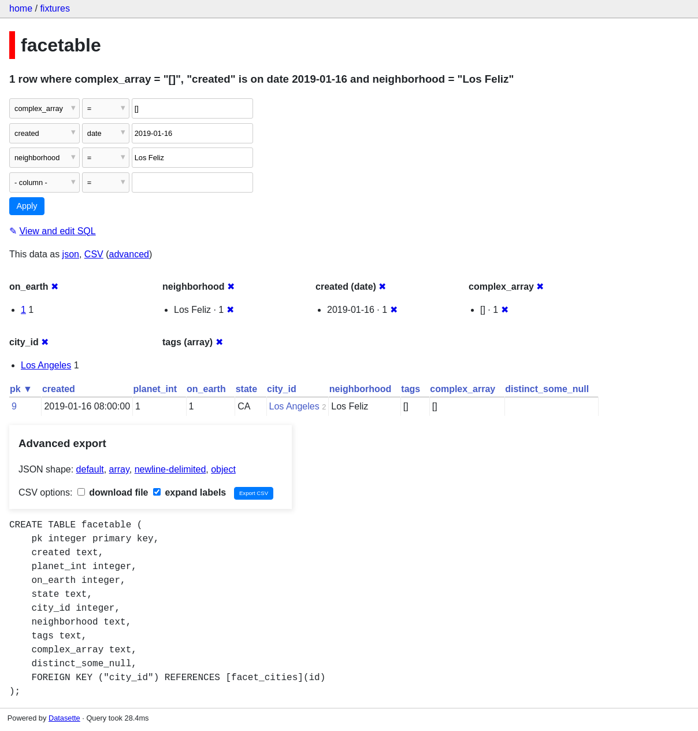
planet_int (155, 389)
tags (410, 389)
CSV (93, 254)
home (20, 8)
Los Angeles (46, 365)
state (246, 389)
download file (112, 492)
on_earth (206, 389)
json (70, 254)
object (223, 469)
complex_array (462, 389)
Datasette (64, 718)
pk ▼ (21, 389)
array (119, 469)
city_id (281, 389)
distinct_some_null (547, 389)
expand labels (189, 492)
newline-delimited (170, 469)
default (90, 469)
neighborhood (360, 389)
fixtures (55, 8)
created (58, 389)
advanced (129, 254)
